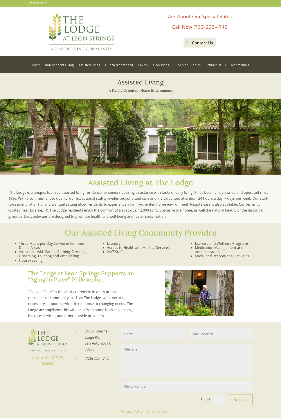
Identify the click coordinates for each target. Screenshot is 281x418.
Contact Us (202, 43)
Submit (241, 399)
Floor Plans (161, 65)
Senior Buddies (189, 65)
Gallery (143, 65)
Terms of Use (158, 411)
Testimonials (240, 65)
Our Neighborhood (119, 65)
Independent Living (59, 65)
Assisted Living (89, 65)
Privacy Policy (132, 411)
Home (36, 65)
